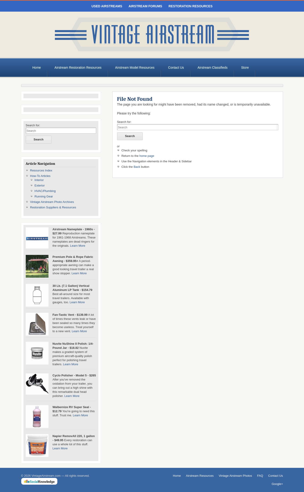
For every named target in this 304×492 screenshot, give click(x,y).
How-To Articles (40, 176)
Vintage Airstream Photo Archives (52, 202)
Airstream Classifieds (212, 67)
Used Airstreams (107, 6)
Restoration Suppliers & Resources (53, 207)
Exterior (40, 185)
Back (137, 166)
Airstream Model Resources (135, 67)
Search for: (33, 125)
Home (36, 67)
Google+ (277, 484)
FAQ (260, 475)
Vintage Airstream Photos (235, 475)
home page (146, 156)
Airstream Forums (145, 6)
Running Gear (44, 196)
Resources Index (41, 170)
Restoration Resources (190, 6)
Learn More (77, 245)
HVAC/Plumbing (45, 191)
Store (245, 67)
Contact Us (176, 67)
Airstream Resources (200, 475)
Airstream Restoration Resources (77, 67)
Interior (39, 180)
